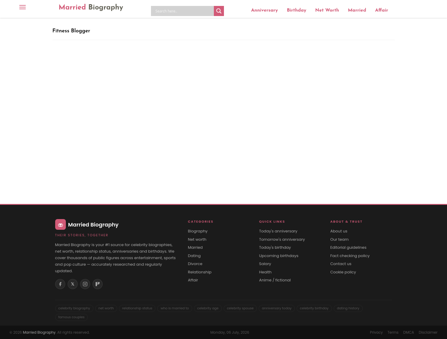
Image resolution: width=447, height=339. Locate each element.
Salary (265, 264)
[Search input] (183, 11)
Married (91, 7)
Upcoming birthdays (279, 256)
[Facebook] (60, 284)
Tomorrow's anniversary (282, 239)
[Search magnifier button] (219, 11)
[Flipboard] (98, 284)
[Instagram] (85, 284)
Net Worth (327, 10)
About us (339, 231)
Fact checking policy (350, 256)
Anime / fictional (275, 280)
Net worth (197, 239)
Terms (393, 332)
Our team (339, 239)
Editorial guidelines (348, 247)
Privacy (376, 332)
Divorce (195, 264)
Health (265, 272)
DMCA (408, 332)
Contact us (340, 264)
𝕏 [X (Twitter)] (72, 284)
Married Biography (39, 332)
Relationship (200, 272)
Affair (381, 10)
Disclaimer (428, 332)
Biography (198, 231)
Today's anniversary (278, 231)
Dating (194, 256)
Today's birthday (275, 247)
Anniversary (264, 10)
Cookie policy (343, 272)
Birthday (296, 10)
